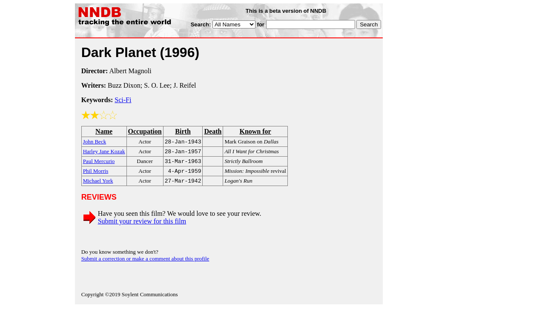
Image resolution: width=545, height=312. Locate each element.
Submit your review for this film (142, 225)
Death (212, 131)
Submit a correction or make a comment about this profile (145, 263)
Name (103, 131)
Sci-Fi (123, 99)
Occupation (145, 131)
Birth (182, 131)
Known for (255, 131)
